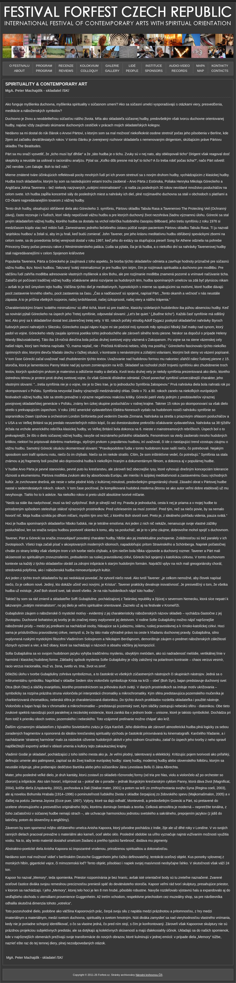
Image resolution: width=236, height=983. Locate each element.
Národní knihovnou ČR (149, 974)
